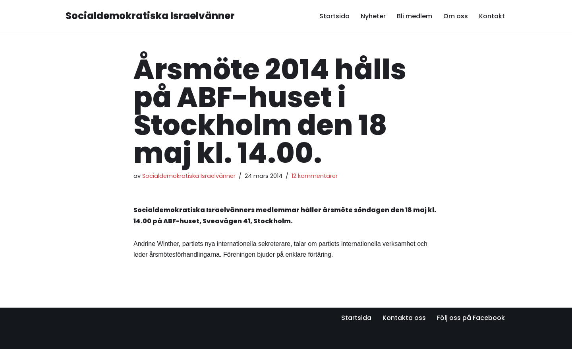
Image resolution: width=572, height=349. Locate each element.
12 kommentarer (315, 176)
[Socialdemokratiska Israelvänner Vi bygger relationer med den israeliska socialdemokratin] (150, 16)
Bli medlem (414, 16)
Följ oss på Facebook (471, 317)
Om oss (455, 16)
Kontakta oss (404, 317)
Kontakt (492, 16)
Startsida (334, 16)
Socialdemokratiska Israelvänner (189, 176)
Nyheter (373, 16)
